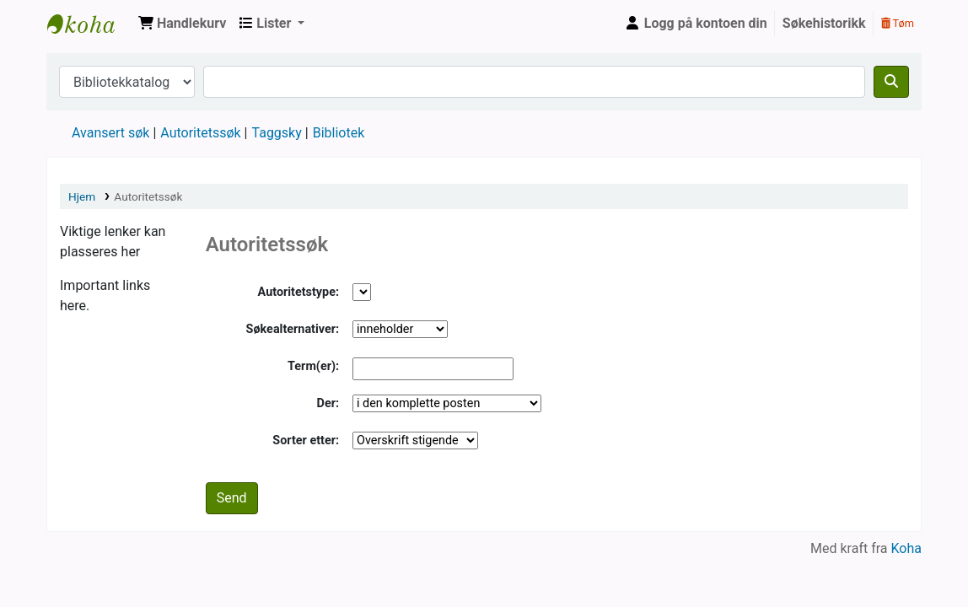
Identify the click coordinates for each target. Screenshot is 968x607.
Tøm (897, 23)
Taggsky (277, 133)
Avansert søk (110, 133)
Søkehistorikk (824, 23)
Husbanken (89, 23)
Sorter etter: (305, 440)
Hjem (81, 196)
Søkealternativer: (292, 329)
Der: (328, 403)
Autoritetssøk (200, 133)
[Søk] (891, 82)
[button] (182, 23)
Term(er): (313, 366)
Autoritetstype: (298, 292)
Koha (906, 548)
